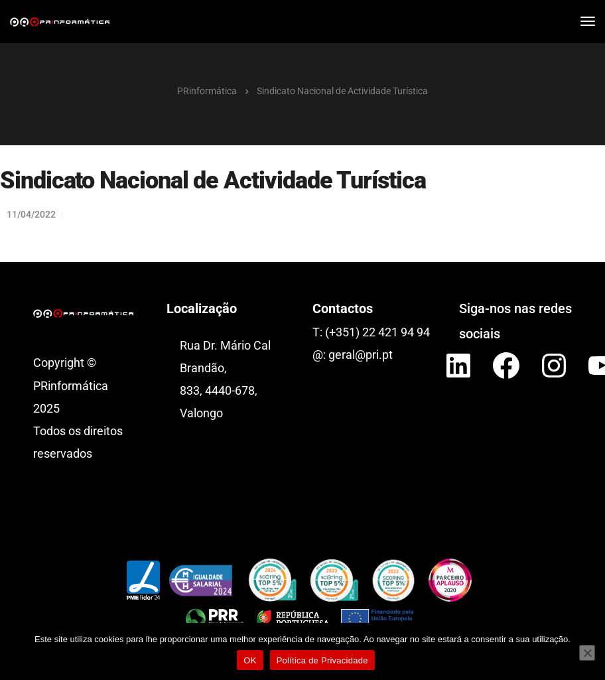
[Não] (587, 653)
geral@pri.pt (360, 355)
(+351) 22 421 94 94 (377, 332)
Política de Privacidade (322, 660)
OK (249, 660)
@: (320, 355)
